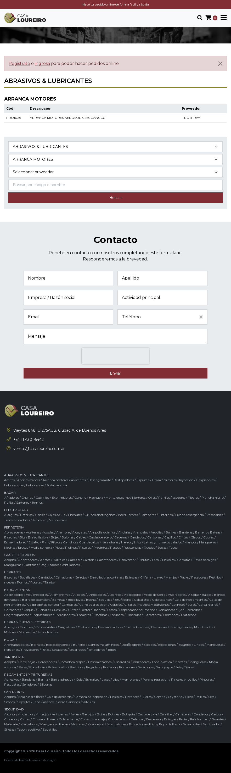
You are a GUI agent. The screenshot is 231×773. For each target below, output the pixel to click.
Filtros (55, 542)
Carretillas (69, 605)
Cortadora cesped (72, 662)
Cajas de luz (56, 515)
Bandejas (186, 532)
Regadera (93, 667)
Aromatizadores (16, 645)
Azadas (193, 595)
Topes (112, 650)
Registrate (19, 63)
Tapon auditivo (28, 729)
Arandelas (140, 532)
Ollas (152, 497)
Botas (101, 714)
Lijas (115, 679)
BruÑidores (123, 600)
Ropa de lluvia (169, 724)
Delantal (137, 719)
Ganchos (69, 542)
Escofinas (100, 615)
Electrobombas (137, 627)
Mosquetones (116, 724)
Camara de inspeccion (91, 697)
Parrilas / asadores (171, 497)
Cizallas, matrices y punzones (146, 605)
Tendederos (96, 650)
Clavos (196, 537)
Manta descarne (117, 497)
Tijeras (189, 667)
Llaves (158, 577)
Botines (113, 714)
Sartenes (22, 502)
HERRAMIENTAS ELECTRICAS (27, 622)
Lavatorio (175, 697)
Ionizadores (140, 662)
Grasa (156, 480)
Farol (156, 560)
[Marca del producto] (115, 172)
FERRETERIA (14, 527)
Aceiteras (33, 532)
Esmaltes (92, 679)
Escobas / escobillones (160, 645)
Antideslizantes (28, 480)
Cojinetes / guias (183, 605)
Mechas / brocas (16, 547)
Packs (184, 577)
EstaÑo (34, 542)
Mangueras (207, 542)
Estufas (143, 560)
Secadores (59, 650)
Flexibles (168, 560)
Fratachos (188, 615)
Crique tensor (118, 719)
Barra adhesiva (62, 679)
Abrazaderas (13, 532)
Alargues (11, 515)
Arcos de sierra (154, 595)
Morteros (138, 497)
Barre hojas (26, 662)
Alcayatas (79, 532)
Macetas (180, 662)
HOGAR (10, 640)
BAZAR (10, 492)
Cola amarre (68, 719)
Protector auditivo (142, 724)
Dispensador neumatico (137, 610)
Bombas (26, 627)
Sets (179, 667)
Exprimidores (62, 497)
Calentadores (106, 560)
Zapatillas (49, 729)
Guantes (217, 719)
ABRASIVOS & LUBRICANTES (26, 475)
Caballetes (141, 600)
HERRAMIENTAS (17, 590)
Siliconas (46, 684)
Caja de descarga (59, 697)
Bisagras (10, 537)
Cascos (216, 714)
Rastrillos (76, 667)
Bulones (67, 537)
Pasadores (198, 577)
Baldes (206, 595)
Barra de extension (36, 600)
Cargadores (66, 627)
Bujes (55, 537)
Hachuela (96, 497)
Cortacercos (86, 627)
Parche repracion (155, 679)
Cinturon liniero (44, 719)
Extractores (152, 615)
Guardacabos (89, 542)
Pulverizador (57, 667)
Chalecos (11, 719)
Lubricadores (14, 485)
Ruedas (149, 547)
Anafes (45, 560)
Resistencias (132, 547)
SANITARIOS (14, 692)
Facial (183, 719)
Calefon (88, 560)
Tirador (49, 582)
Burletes (79, 645)
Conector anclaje (92, 719)
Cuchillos (42, 497)
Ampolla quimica (102, 532)
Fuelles (146, 697)
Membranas (131, 679)
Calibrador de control (43, 605)
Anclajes (124, 532)
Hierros (126, 542)
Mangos (190, 542)
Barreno (201, 532)
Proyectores (30, 650)
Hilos (137, 542)
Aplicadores (132, 595)
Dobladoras (166, 610)
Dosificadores (131, 645)
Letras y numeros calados (163, 542)
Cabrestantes (162, 600)
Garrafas (183, 560)
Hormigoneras (180, 627)
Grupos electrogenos (99, 515)
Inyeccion (186, 480)
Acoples (48, 532)
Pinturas (206, 679)
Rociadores (127, 667)
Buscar (115, 197)
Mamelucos (29, 724)
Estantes (184, 645)
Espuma (143, 480)
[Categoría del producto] (115, 146)
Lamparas (148, 515)
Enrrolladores (65, 615)
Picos (59, 547)
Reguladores (50, 565)
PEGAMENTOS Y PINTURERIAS (28, 674)
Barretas (58, 600)
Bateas (215, 532)
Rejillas (200, 697)
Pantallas (31, 565)
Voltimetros (57, 520)
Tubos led (39, 520)
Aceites (9, 480)
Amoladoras (96, 595)
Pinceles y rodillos (184, 679)
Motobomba (203, 627)
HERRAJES (12, 572)
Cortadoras (12, 610)
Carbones (154, 537)
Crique (28, 610)
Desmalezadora (100, 662)
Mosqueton (95, 724)
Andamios (25, 714)
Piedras (193, 497)
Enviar (115, 373)
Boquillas (105, 600)
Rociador (109, 667)
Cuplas (208, 537)
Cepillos (170, 537)
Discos (112, 610)
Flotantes (132, 697)
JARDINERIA (14, 657)
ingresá (42, 63)
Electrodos (192, 610)
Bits (22, 537)
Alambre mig (60, 595)
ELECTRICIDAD (16, 510)
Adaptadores (27, 560)
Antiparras (60, 714)
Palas (23, 667)
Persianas (11, 650)
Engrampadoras (16, 615)
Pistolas (85, 547)
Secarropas (77, 650)
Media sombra (41, 547)
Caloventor (127, 560)
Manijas (171, 577)
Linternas (166, 515)
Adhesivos (11, 679)
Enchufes (75, 515)
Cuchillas (58, 610)
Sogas (161, 547)
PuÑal (9, 502)
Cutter (73, 610)
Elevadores (159, 627)
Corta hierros (208, 605)
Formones (170, 615)
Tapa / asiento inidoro (49, 702)
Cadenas (120, 537)
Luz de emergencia (189, 515)
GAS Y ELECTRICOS (19, 555)
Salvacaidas (191, 724)
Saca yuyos (164, 667)
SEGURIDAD (14, 709)
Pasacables (214, 515)
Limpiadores (205, 480)
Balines (171, 532)
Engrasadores (42, 615)
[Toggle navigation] (222, 18)
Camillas (166, 714)
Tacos (173, 547)
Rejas (45, 650)
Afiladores (11, 497)
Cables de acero (100, 537)
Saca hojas (146, 667)
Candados (137, 537)
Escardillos (122, 662)
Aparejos (114, 595)
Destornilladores (93, 610)
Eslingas (131, 577)
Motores (10, 632)
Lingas (199, 645)
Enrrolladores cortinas (106, 577)
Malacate (11, 724)
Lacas (106, 679)
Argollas (157, 532)
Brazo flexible (38, 537)
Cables (40, 515)
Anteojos (42, 714)
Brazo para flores (31, 697)
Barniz (43, 679)
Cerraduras (63, 577)
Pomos (22, 582)
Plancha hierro (212, 497)
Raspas (115, 547)
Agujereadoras (37, 595)
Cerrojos (81, 577)
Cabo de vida (147, 714)
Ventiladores (71, 565)
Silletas (9, 729)
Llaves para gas (204, 560)
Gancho (80, 497)
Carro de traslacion (93, 605)
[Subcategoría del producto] (115, 159)
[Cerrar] (220, 63)
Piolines (71, 547)
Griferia (145, 577)
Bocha (91, 600)
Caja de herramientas (190, 600)
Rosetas (36, 582)
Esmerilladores (15, 542)
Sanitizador (211, 724)
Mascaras (78, 724)
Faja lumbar (199, 719)
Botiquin (128, 714)
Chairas (27, 497)
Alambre (63, 532)
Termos (37, 502)
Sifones (9, 702)
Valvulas (88, 702)
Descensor (153, 719)
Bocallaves (27, 577)
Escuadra (117, 615)
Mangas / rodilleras (54, 724)
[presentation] (115, 356)
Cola (79, 679)
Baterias (26, 515)
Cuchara (42, 610)
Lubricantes (35, 485)
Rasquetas (12, 684)
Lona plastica (162, 662)
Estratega (48, 760)
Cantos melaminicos (103, 645)
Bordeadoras (47, 662)
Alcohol (9, 714)
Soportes (23, 702)
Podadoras (37, 667)
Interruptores (128, 515)
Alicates (79, 595)
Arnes (75, 714)
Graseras (170, 480)
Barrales (59, 560)
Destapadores (124, 480)
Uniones (74, 702)
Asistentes (78, 480)
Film (45, 542)
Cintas (183, 537)
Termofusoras (47, 632)
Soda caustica (57, 485)
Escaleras (84, 615)
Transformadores (17, 520)
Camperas (183, 714)
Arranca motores (55, 480)
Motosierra (27, 632)
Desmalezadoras (110, 627)
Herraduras (110, 542)
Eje (180, 610)
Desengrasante (99, 480)
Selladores (29, 684)
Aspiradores (176, 595)
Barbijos (88, 714)
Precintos (100, 547)
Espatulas (133, 615)
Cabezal (74, 560)
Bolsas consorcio (58, 645)
